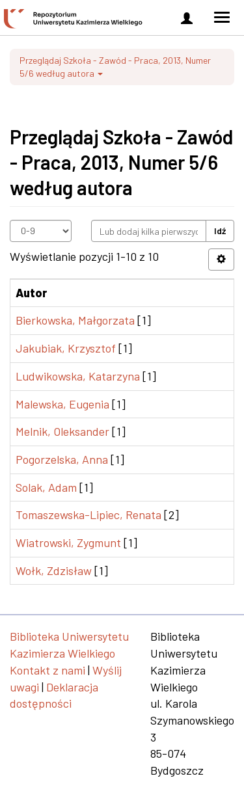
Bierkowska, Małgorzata (75, 320)
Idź (220, 230)
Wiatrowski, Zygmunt (68, 542)
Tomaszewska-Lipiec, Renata (88, 514)
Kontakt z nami (47, 670)
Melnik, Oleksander (62, 431)
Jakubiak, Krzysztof (66, 348)
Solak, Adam (46, 487)
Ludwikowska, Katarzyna (78, 376)
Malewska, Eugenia (62, 404)
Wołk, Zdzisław (54, 570)
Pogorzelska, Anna (62, 459)
